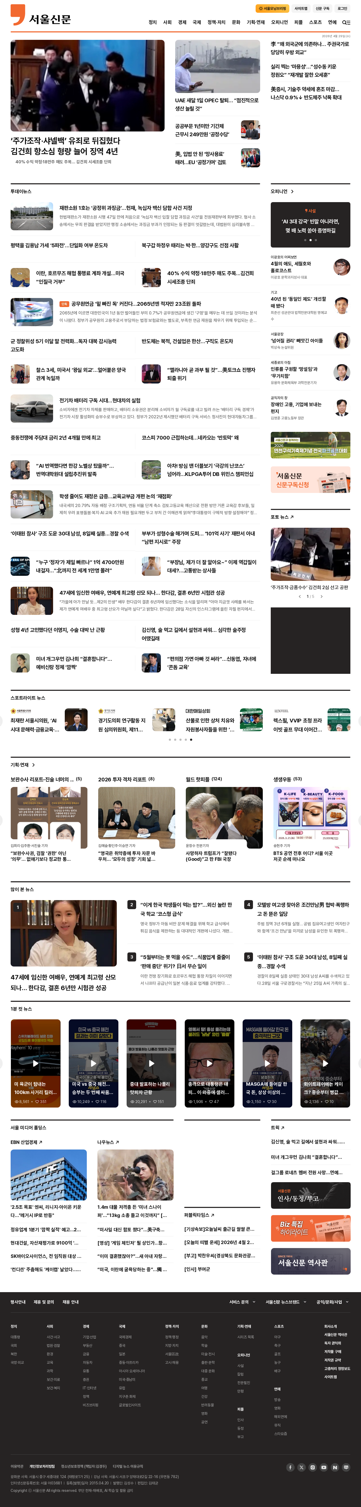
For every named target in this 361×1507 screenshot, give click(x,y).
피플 (298, 22)
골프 (277, 1353)
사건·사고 (53, 1336)
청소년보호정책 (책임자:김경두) (83, 1466)
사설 (240, 1365)
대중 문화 (208, 1370)
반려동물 (207, 1404)
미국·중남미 (127, 1379)
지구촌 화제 (127, 1396)
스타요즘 (280, 1433)
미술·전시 (207, 1353)
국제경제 (125, 1336)
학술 (204, 1345)
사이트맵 (330, 1376)
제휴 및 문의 (44, 1302)
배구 (277, 1370)
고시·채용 (171, 1362)
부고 (240, 1436)
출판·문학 (207, 1362)
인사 (240, 1419)
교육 (50, 1362)
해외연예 (280, 1416)
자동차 (87, 1362)
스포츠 (315, 22)
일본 (122, 1353)
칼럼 (240, 1374)
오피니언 (279, 22)
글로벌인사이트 (130, 1404)
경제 (182, 22)
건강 (204, 1396)
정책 (86, 1396)
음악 (204, 1336)
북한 (14, 1353)
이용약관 (17, 1466)
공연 (204, 1421)
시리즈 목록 (245, 1336)
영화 (204, 1413)
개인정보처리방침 (42, 1466)
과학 (50, 1370)
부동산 (87, 1345)
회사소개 (330, 1326)
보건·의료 (53, 1379)
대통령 (15, 1336)
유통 (86, 1370)
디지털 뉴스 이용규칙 (128, 1466)
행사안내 (18, 1302)
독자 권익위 (332, 1343)
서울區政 (172, 1353)
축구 (277, 1345)
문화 (236, 22)
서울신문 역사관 (335, 1334)
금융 (86, 1353)
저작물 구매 (332, 1351)
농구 (277, 1362)
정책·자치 (217, 22)
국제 (197, 22)
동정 (240, 1428)
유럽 (122, 1387)
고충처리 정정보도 (337, 1368)
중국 (122, 1345)
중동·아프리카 (129, 1362)
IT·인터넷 (89, 1387)
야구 (277, 1336)
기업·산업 (89, 1336)
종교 (204, 1379)
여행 (204, 1387)
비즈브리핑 (90, 1404)
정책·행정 (171, 1336)
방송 (277, 1399)
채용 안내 (70, 1302)
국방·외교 (17, 1362)
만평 (240, 1391)
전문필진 (243, 1382)
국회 (14, 1345)
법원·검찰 (53, 1345)
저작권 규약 (332, 1360)
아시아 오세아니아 (132, 1370)
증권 (86, 1379)
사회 (167, 22)
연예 (332, 22)
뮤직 (277, 1425)
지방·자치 (171, 1345)
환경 (50, 1353)
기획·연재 (256, 22)
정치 (153, 22)
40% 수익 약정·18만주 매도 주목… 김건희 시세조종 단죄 (63, 162)
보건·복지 (53, 1387)
